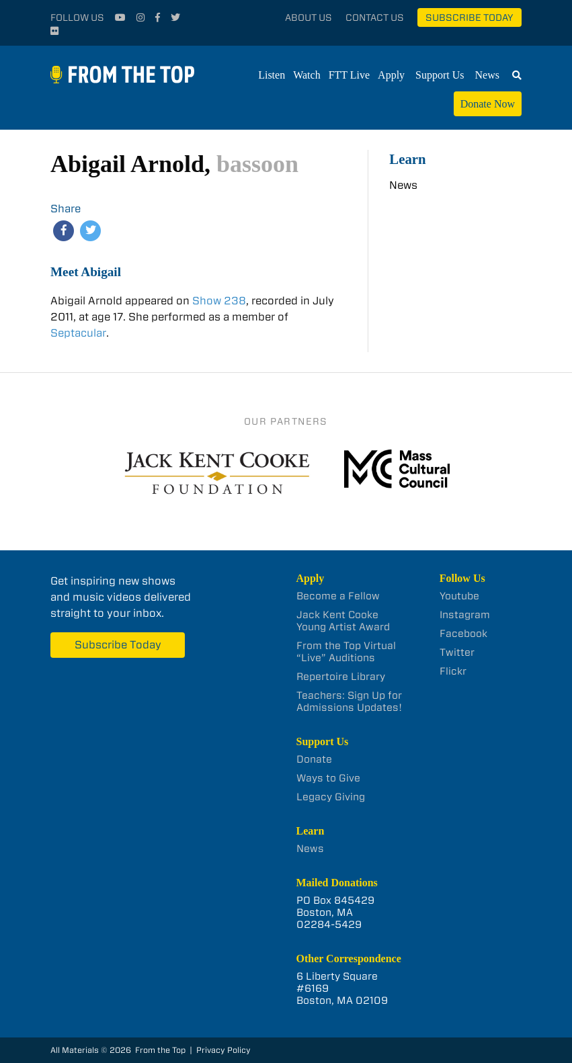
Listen (271, 75)
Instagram (465, 615)
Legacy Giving (330, 797)
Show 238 (218, 300)
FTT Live (349, 75)
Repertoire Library (340, 677)
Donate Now (487, 104)
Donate (314, 759)
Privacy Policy (223, 1050)
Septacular (78, 333)
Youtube (459, 596)
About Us (308, 17)
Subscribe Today (469, 17)
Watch (306, 75)
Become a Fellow (338, 596)
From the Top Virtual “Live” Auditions (346, 652)
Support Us (439, 75)
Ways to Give (328, 778)
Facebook (463, 634)
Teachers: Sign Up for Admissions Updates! (349, 701)
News (487, 75)
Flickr (453, 671)
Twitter (457, 652)
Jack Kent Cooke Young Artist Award (343, 621)
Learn (407, 159)
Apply (391, 75)
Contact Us (374, 17)
